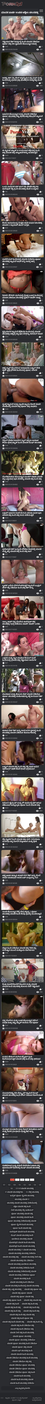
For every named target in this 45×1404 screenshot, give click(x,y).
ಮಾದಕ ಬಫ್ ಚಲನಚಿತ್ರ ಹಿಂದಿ (22, 1350)
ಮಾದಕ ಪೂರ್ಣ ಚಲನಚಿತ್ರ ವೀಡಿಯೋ (22, 1340)
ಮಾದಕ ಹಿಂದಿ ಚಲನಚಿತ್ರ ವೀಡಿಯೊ (22, 1383)
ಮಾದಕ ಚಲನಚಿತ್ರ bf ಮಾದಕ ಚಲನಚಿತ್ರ (22, 1250)
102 (9, 1185)
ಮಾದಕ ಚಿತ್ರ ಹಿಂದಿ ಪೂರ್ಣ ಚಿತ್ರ (22, 1318)
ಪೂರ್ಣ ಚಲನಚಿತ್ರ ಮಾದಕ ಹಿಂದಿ (22, 1217)
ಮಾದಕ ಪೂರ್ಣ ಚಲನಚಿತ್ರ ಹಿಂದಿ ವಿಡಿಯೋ (22, 1343)
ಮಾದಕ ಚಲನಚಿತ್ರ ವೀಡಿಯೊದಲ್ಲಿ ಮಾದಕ (22, 1271)
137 (40, 1185)
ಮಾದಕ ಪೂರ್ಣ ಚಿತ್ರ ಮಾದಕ (22, 1347)
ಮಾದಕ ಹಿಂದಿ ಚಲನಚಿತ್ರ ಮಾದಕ (22, 1379)
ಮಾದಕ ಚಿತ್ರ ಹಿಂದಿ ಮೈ (35, 1322)
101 (4, 1185)
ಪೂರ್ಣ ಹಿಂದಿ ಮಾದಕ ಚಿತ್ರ (22, 1228)
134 (35, 1185)
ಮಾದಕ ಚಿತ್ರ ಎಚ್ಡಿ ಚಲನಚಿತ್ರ (11, 1289)
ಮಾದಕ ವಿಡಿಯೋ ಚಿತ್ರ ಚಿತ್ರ (22, 1361)
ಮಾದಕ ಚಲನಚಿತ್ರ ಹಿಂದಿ (22, 1278)
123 (24, 1185)
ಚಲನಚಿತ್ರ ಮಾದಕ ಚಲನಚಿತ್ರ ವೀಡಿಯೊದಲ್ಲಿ (22, 1203)
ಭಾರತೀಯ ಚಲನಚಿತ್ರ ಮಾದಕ (22, 1239)
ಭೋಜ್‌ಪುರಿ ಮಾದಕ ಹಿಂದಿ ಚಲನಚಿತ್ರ (22, 1242)
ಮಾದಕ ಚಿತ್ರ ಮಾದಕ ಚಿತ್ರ (32, 1300)
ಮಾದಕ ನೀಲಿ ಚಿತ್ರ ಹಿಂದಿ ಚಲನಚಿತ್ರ (22, 1332)
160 (11, 1188)
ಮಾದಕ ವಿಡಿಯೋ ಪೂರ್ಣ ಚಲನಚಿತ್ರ (22, 1365)
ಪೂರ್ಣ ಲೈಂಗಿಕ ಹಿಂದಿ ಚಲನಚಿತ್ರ (22, 1224)
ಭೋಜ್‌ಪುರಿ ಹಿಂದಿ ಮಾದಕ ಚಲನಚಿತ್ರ (22, 1246)
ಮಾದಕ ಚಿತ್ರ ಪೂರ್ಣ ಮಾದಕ (22, 1293)
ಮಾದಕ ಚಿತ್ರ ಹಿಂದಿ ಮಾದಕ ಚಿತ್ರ (13, 1322)
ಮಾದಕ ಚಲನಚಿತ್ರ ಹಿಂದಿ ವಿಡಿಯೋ (22, 1282)
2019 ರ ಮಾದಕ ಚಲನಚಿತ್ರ (25, 1188)
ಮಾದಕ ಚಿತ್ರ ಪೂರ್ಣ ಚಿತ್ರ (33, 1289)
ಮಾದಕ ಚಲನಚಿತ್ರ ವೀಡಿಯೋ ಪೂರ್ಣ (22, 1275)
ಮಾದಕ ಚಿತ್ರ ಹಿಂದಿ (12, 1304)
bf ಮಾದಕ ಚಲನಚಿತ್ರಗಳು (14, 1192)
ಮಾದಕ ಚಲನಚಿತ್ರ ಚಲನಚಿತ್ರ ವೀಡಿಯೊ (22, 1253)
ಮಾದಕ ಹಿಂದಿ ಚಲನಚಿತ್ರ (22, 1376)
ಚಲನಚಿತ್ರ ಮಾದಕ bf (22, 1199)
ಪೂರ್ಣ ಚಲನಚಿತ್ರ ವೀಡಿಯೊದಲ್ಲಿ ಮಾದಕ (22, 1221)
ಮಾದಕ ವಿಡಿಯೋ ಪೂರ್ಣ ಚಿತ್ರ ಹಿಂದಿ (22, 1372)
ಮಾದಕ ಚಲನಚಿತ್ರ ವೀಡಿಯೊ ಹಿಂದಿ (22, 1268)
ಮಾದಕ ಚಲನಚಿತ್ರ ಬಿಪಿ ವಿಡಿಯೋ (22, 1260)
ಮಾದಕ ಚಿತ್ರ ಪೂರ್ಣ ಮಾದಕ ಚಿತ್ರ (22, 1296)
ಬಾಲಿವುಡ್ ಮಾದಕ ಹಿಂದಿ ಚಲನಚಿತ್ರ (22, 1232)
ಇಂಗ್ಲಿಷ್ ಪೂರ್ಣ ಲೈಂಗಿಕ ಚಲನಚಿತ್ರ (22, 1195)
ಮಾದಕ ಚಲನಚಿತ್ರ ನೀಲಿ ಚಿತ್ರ (31, 1257)
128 (29, 1185)
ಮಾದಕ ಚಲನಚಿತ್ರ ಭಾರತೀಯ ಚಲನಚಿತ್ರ (22, 1264)
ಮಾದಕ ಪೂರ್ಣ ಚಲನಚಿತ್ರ (22, 1336)
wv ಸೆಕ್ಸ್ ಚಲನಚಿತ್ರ (32, 1192)
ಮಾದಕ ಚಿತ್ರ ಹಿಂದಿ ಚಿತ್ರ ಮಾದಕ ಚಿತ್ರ (22, 1315)
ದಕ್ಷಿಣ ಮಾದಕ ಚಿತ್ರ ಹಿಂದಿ (22, 1206)
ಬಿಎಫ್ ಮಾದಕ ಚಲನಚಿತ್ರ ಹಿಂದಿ (22, 1235)
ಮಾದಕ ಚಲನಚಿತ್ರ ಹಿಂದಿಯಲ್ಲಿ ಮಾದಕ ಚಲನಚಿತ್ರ (22, 1286)
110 (19, 1185)
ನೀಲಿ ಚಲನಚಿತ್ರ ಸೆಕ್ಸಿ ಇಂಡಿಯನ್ (22, 1210)
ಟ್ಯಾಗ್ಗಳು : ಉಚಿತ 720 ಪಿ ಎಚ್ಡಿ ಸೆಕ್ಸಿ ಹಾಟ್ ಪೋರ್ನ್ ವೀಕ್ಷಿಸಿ (16, 1399)
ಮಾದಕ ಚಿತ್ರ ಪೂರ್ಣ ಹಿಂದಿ (12, 1300)
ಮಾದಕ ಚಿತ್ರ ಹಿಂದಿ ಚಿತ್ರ (30, 1304)
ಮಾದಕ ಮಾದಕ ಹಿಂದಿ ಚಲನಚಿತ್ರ (22, 1354)
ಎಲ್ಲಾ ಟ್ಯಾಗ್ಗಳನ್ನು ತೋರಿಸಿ (22, 1388)
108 (14, 1185)
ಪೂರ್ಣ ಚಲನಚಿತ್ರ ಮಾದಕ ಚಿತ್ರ (22, 1214)
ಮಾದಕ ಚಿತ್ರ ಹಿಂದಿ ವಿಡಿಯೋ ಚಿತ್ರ (22, 1325)
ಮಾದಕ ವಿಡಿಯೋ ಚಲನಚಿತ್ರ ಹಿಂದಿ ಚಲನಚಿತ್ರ (22, 1358)
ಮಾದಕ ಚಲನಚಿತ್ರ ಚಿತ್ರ (11, 1257)
